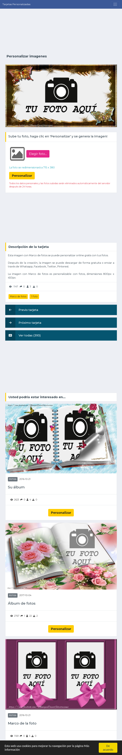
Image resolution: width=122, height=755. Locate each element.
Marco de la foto (22, 723)
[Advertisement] (61, 31)
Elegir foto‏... (38, 154)
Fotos (12, 479)
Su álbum (16, 487)
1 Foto (34, 296)
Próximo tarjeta (23, 323)
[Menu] (115, 4)
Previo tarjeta (21, 310)
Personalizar (61, 513)
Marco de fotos (18, 296)
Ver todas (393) (23, 335)
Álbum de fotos (21, 603)
